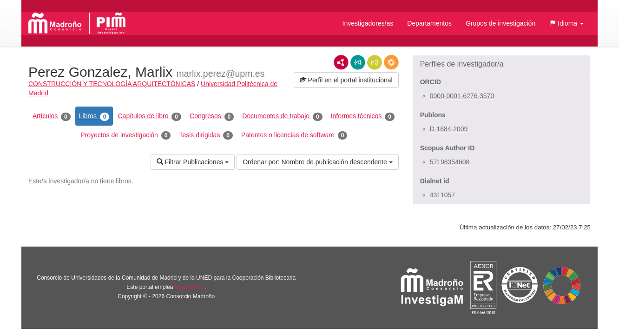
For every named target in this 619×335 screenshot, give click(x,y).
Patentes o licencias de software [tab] (294, 135)
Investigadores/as (368, 23)
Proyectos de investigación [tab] (125, 135)
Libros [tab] (94, 116)
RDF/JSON (391, 62)
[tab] (501, 64)
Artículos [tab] (52, 116)
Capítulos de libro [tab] (149, 116)
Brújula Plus (189, 287)
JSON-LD (357, 62)
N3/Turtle (374, 62)
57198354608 (450, 162)
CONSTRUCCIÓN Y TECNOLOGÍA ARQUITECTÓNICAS (111, 83)
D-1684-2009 (449, 129)
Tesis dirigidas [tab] (206, 135)
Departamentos (429, 23)
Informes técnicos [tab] (363, 116)
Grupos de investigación (500, 23)
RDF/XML (341, 62)
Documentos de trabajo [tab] (282, 116)
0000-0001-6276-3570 (462, 96)
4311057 (442, 195)
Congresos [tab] (212, 116)
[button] (566, 23)
